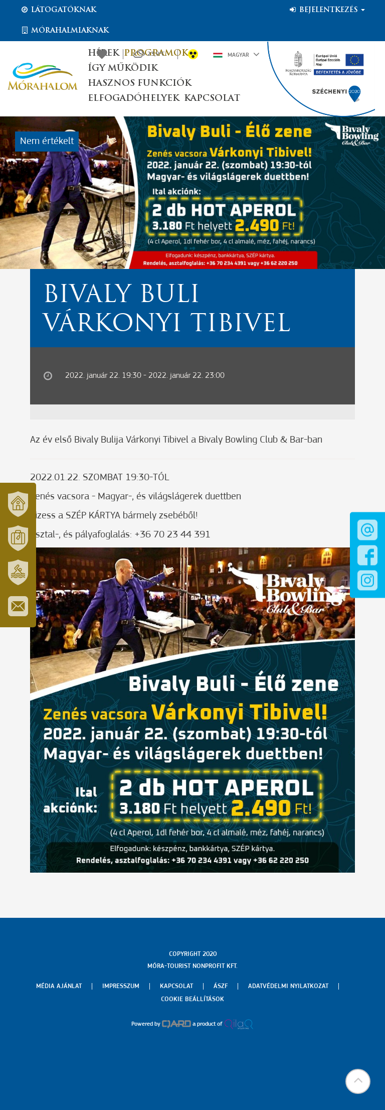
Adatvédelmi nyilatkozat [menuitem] (288, 986)
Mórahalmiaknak (64, 31)
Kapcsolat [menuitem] (176, 986)
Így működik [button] (122, 68)
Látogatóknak (58, 10)
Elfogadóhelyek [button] (133, 98)
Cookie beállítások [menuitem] (192, 999)
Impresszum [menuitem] (120, 986)
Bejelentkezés (326, 10)
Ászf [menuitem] (221, 986)
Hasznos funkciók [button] (139, 83)
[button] (357, 1082)
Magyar (236, 54)
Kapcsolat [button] (212, 98)
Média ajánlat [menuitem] (59, 986)
